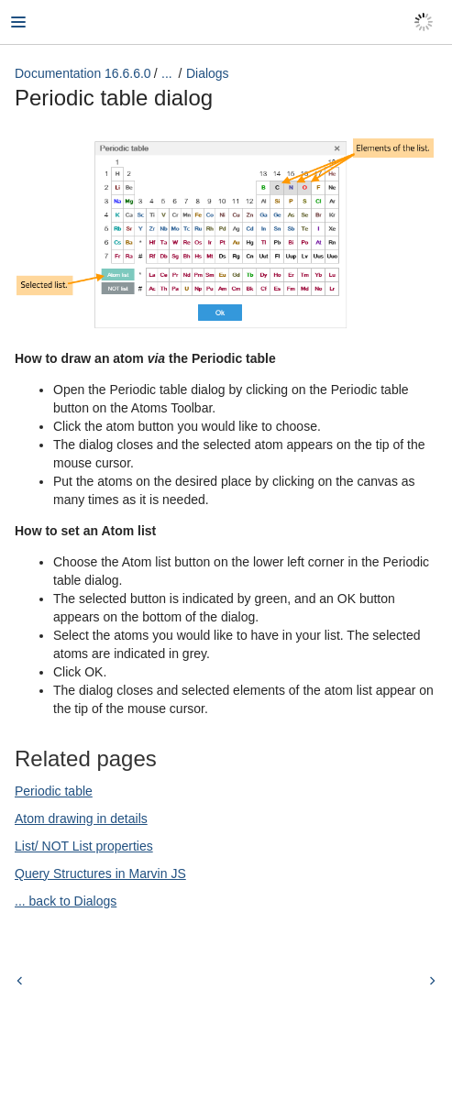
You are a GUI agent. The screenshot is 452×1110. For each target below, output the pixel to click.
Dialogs (207, 73)
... (166, 73)
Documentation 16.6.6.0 (83, 73)
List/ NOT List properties (84, 846)
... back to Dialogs (65, 901)
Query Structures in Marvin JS (100, 873)
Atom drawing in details (81, 818)
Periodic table (54, 791)
